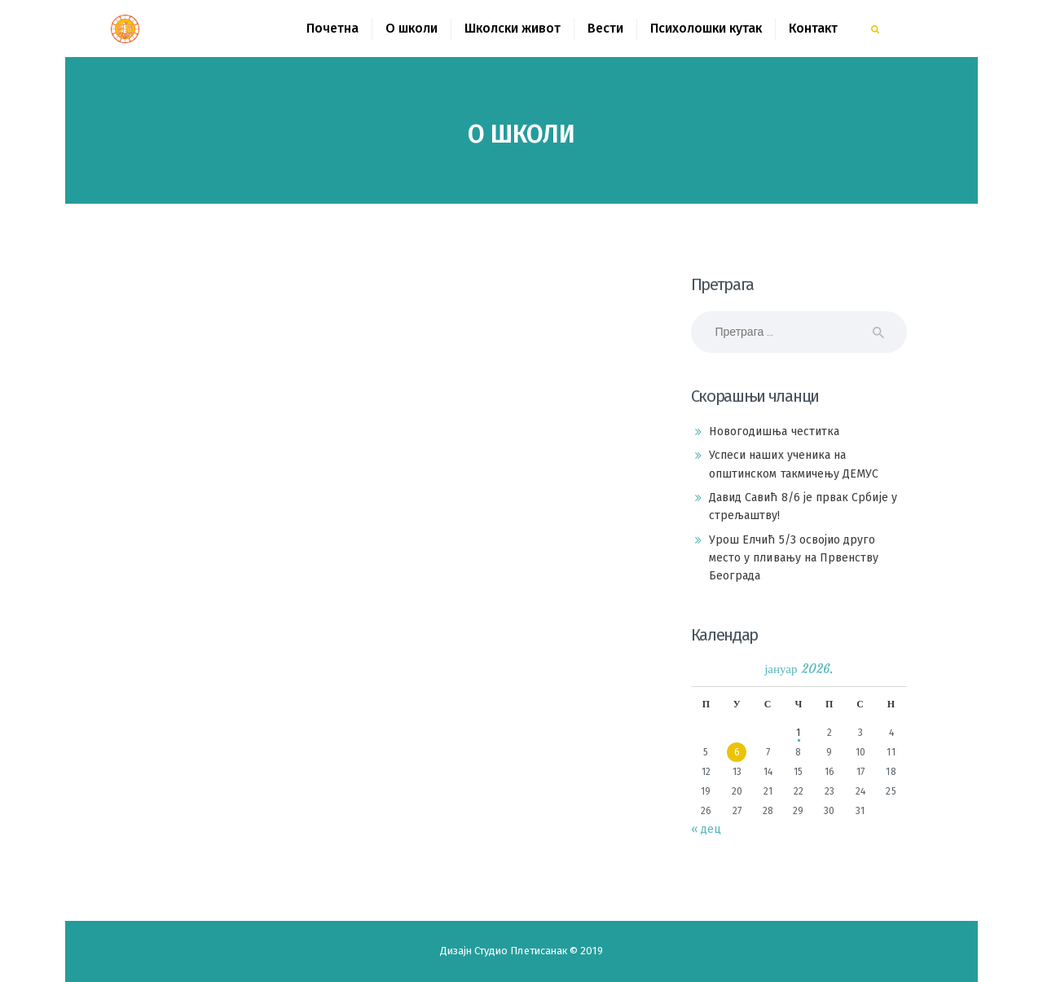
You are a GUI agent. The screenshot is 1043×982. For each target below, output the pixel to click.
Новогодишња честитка (774, 431)
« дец (706, 829)
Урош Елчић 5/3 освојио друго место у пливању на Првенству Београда (794, 558)
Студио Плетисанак (522, 951)
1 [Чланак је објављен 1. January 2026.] (798, 732)
